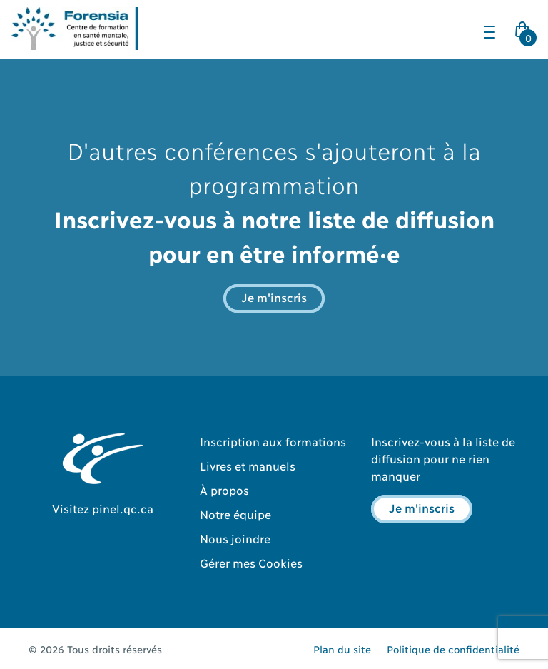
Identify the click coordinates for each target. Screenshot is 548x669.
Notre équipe (235, 513)
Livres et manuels (247, 465)
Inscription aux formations (273, 441)
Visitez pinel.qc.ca (102, 508)
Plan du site (342, 649)
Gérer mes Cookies (251, 562)
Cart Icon (525, 33)
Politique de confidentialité (453, 649)
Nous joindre (235, 538)
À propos (224, 489)
